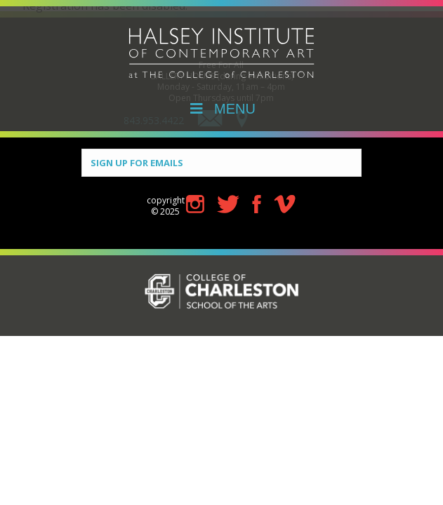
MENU (221, 108)
